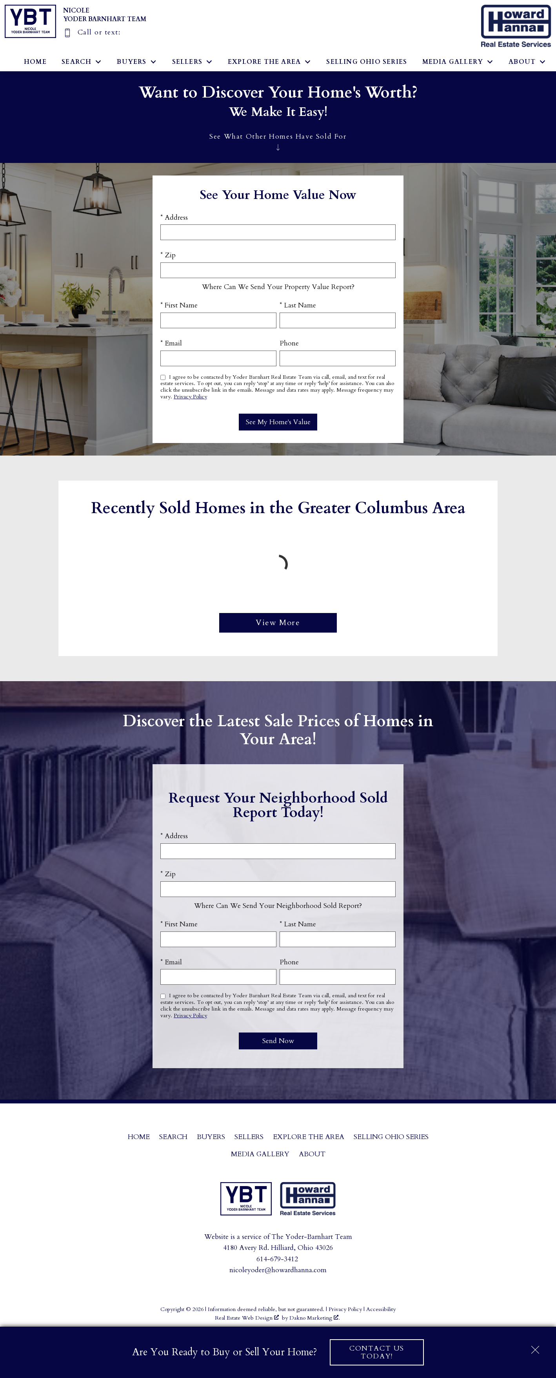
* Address (174, 217)
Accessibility (381, 1309)
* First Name (179, 305)
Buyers (211, 1136)
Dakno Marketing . (314, 1318)
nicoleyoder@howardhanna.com (278, 1270)
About (312, 1154)
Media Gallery (260, 1154)
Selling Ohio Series (366, 62)
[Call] (91, 32)
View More (278, 622)
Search (173, 1136)
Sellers (248, 1136)
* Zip (168, 255)
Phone (289, 343)
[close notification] (535, 1347)
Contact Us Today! (376, 1352)
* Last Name (298, 305)
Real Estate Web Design (247, 1318)
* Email (171, 343)
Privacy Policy (190, 396)
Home (35, 62)
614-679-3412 (277, 1259)
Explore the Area (308, 1136)
